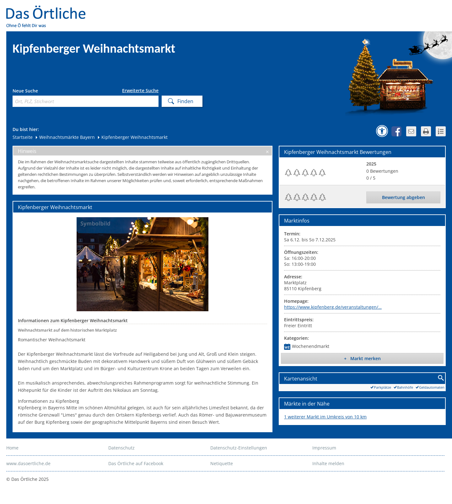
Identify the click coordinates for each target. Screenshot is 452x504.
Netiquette (221, 463)
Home (12, 448)
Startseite (23, 137)
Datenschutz (121, 448)
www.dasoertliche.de (28, 463)
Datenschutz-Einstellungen (238, 448)
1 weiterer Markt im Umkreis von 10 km (325, 417)
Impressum (324, 448)
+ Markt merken (362, 358)
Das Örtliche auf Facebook (135, 463)
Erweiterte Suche (140, 90)
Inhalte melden (328, 463)
